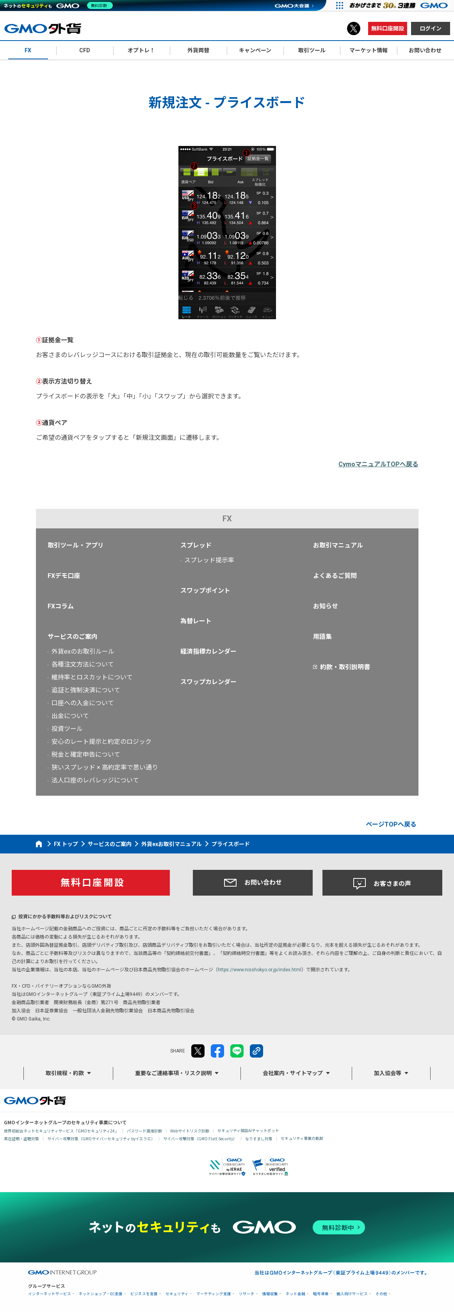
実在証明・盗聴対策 (21, 1138)
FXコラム (61, 606)
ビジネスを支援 (144, 1294)
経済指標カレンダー (208, 651)
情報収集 (270, 1294)
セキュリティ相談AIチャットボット (248, 1130)
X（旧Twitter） (353, 28)
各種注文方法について (83, 664)
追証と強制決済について (86, 690)
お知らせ (325, 606)
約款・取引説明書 (345, 667)
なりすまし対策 (258, 1138)
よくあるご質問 (335, 576)
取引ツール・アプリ (76, 545)
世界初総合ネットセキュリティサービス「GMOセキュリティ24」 (61, 1131)
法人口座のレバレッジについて (95, 780)
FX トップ (66, 844)
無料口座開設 (387, 28)
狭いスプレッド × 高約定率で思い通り (105, 767)
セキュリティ (177, 1294)
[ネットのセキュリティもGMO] (60, 5)
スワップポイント (205, 590)
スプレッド (196, 545)
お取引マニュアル (338, 545)
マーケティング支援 (213, 1294)
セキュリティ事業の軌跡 (302, 1138)
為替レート (196, 621)
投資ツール (67, 728)
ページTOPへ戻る (391, 824)
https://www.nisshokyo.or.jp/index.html (259, 969)
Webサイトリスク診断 (189, 1131)
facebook (217, 1051)
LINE (237, 1051)
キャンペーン (255, 50)
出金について (70, 716)
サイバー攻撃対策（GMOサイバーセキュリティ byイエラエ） (101, 1138)
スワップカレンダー (208, 682)
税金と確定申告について (86, 754)
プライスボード (231, 844)
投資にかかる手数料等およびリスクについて (65, 916)
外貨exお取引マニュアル (171, 844)
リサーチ (247, 1294)
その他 (381, 1294)
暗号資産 (321, 1294)
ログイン (431, 28)
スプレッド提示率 (209, 560)
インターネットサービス (49, 1294)
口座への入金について (83, 703)
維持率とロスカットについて (92, 677)
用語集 (322, 636)
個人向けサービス (352, 1294)
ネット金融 (295, 1294)
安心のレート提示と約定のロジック (101, 741)
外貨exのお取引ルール (83, 651)
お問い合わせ (253, 883)
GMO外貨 (35, 1100)
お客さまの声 (382, 884)
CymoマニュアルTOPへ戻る (378, 464)
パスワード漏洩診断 (144, 1131)
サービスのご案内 (73, 636)
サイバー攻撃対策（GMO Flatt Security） (200, 1138)
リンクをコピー (256, 1051)
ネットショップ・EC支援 (101, 1294)
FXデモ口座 (64, 576)
